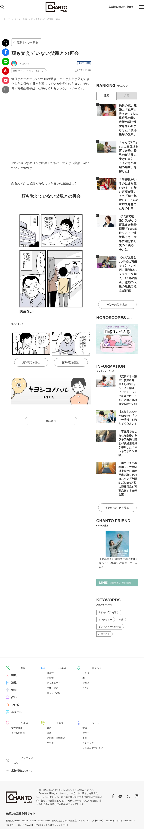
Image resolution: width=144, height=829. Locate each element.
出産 (49, 703)
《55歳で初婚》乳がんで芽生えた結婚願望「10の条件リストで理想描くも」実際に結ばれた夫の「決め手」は (127, 215)
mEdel (33, 785)
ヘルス (15, 693)
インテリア (88, 713)
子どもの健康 (18, 703)
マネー (85, 703)
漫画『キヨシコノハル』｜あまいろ (31, 71)
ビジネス (52, 638)
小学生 (50, 713)
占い (13, 667)
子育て (51, 693)
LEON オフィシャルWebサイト (120, 785)
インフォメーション (23, 728)
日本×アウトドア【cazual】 (91, 785)
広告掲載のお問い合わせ (117, 6)
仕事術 (50, 648)
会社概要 (134, 821)
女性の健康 (16, 698)
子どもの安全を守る (108, 583)
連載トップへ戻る (27, 42)
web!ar (25, 785)
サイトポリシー (119, 821)
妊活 (49, 698)
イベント (87, 658)
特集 (13, 645)
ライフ (86, 693)
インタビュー (105, 590)
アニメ (85, 653)
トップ (7, 19)
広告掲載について (21, 735)
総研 (13, 638)
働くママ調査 (53, 663)
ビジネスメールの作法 (109, 597)
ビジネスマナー (55, 653)
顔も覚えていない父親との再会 (45, 19)
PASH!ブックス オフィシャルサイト (52, 790)
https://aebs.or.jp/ (37, 810)
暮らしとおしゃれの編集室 (64, 785)
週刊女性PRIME (13, 785)
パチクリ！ (11, 790)
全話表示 (51, 421)
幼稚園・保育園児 (56, 708)
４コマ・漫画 (20, 19)
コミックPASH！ (26, 790)
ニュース (16, 682)
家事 (84, 698)
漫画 (13, 660)
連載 (13, 652)
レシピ (15, 674)
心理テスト (104, 604)
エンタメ (87, 638)
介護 (121, 590)
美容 (84, 708)
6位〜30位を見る (117, 276)
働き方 (50, 643)
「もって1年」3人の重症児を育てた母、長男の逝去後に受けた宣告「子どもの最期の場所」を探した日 (127, 148)
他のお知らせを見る (117, 478)
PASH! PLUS (44, 785)
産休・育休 (52, 658)
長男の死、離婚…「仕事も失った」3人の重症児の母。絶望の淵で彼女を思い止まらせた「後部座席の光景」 (128, 117)
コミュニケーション (92, 718)
